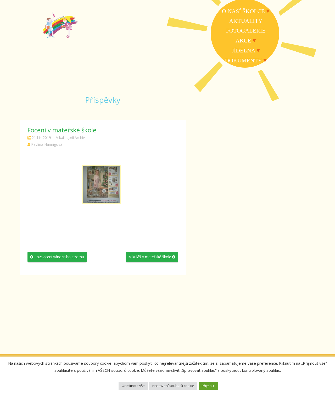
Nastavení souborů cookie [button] (173, 385)
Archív (80, 137)
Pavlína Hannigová (46, 144)
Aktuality (245, 21)
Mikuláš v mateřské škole (151, 256)
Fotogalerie (245, 30)
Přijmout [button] (208, 385)
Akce (243, 40)
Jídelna (243, 50)
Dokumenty (243, 60)
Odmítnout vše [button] (133, 385)
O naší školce (243, 11)
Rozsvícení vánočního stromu (57, 256)
